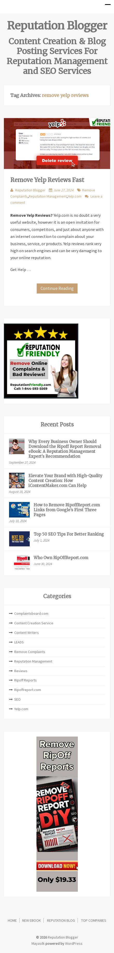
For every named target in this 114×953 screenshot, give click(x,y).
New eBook (31, 920)
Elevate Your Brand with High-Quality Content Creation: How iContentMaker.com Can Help (65, 480)
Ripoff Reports (25, 680)
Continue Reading (57, 288)
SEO (17, 699)
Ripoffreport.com (27, 689)
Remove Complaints (29, 651)
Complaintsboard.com (31, 613)
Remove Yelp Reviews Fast (47, 180)
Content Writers (26, 632)
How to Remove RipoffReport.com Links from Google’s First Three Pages (67, 509)
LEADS (19, 642)
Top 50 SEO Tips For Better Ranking (69, 534)
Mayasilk (38, 943)
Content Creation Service (33, 623)
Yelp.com (74, 196)
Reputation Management (48, 196)
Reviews (20, 671)
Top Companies (93, 920)
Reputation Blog (61, 920)
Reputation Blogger (57, 25)
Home (12, 920)
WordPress (73, 943)
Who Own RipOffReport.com (61, 557)
